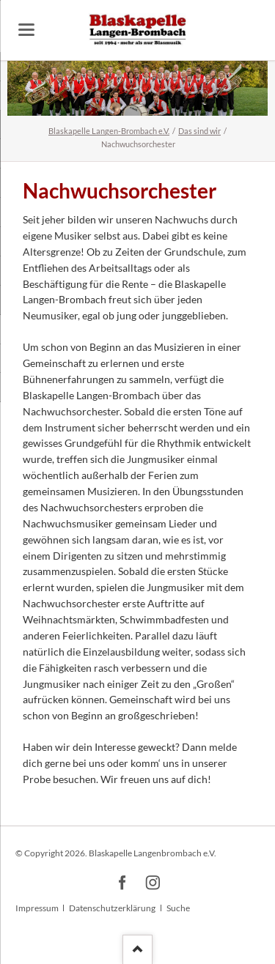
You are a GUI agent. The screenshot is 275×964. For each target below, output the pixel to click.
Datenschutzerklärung (112, 907)
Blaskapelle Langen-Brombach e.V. (108, 131)
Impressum (37, 907)
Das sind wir (199, 131)
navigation (26, 29)
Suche (178, 907)
